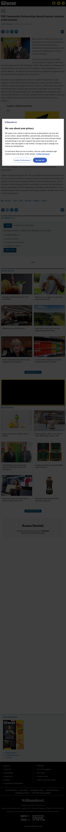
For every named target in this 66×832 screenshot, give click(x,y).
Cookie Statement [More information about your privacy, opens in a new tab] (43, 154)
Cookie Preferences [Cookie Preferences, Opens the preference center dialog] (22, 160)
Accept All (40, 160)
